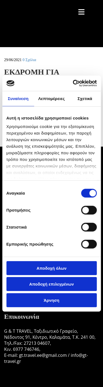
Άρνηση (51, 300)
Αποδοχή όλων (51, 268)
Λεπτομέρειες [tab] (51, 98)
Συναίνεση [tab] (18, 98)
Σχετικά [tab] (84, 98)
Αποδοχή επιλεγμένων (51, 284)
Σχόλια (29, 60)
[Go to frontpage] (41, 41)
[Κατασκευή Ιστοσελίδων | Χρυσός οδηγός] (8, 376)
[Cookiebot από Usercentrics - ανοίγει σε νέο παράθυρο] (73, 83)
